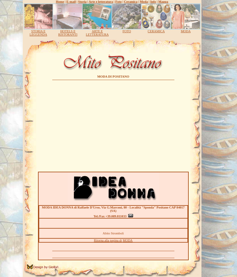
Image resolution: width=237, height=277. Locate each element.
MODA (186, 31)
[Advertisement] (113, 124)
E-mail (71, 1)
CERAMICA (156, 31)
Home (60, 1)
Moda (144, 1)
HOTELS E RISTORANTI (67, 33)
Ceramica (130, 1)
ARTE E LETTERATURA (97, 33)
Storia (82, 1)
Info (153, 1)
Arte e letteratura (101, 1)
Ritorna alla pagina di (108, 240)
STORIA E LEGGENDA (38, 33)
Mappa (163, 1)
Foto (118, 1)
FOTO (126, 31)
